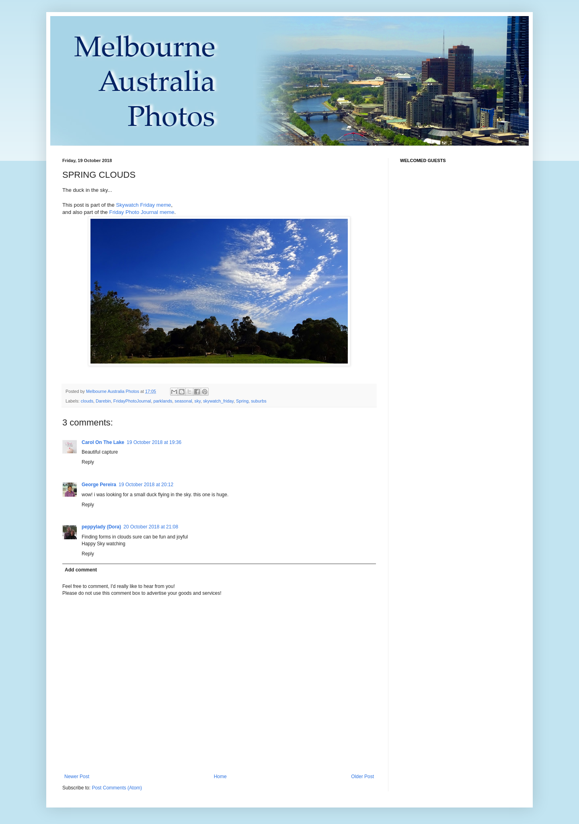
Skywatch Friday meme (143, 205)
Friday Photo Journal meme (142, 212)
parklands (162, 401)
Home (220, 776)
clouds (87, 401)
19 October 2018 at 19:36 (154, 442)
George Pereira (99, 484)
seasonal (183, 401)
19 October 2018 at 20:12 (146, 484)
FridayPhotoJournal (132, 401)
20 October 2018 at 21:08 (150, 527)
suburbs (258, 401)
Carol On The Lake (103, 442)
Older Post (362, 776)
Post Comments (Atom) (117, 788)
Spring (242, 401)
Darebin (103, 401)
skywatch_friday (218, 401)
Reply (88, 462)
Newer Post (76, 776)
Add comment (81, 570)
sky (198, 401)
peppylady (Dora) (101, 527)
